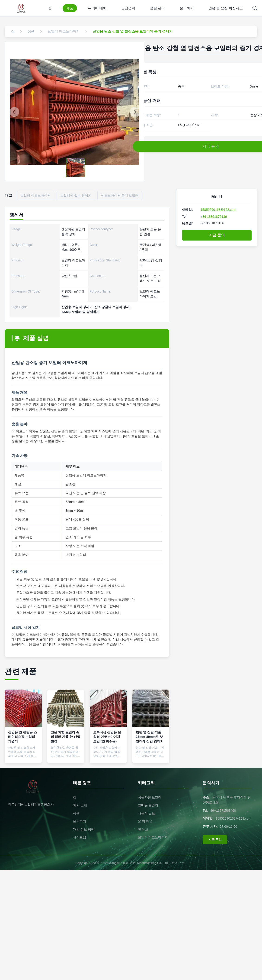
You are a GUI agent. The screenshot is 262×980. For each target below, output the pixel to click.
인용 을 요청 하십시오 (225, 8)
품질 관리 (157, 8)
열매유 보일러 (148, 805)
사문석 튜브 (146, 813)
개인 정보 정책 (83, 829)
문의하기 (187, 8)
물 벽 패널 (145, 821)
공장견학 (128, 8)
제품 (69, 8)
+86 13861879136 (214, 216)
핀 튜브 (143, 829)
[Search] (254, 8)
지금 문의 (217, 235)
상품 (76, 813)
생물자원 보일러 (150, 797)
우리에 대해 (97, 8)
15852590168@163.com (218, 210)
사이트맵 (79, 837)
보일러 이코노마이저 (153, 837)
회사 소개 (80, 805)
